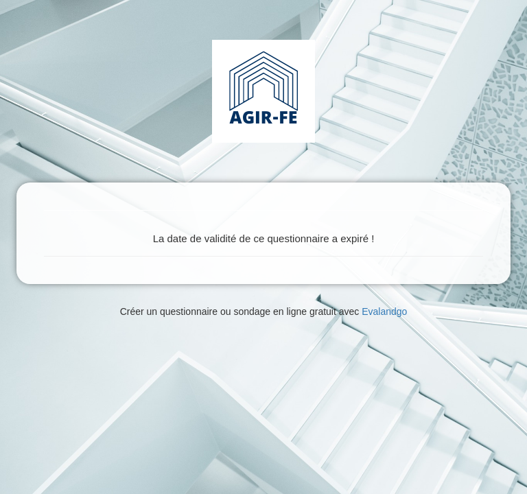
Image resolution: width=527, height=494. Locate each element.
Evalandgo (384, 311)
